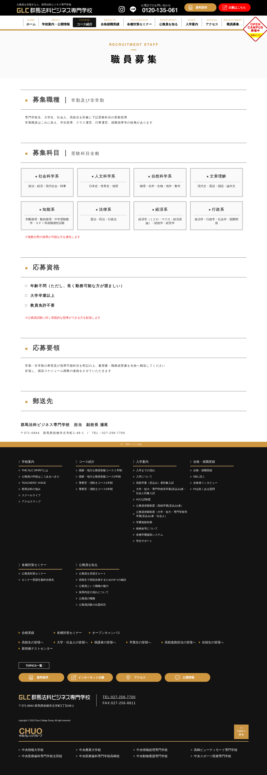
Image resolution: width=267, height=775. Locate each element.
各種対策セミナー (34, 565)
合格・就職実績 (204, 461)
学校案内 (28, 461)
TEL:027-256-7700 (119, 697)
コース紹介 (86, 461)
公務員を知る (88, 565)
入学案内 (142, 461)
